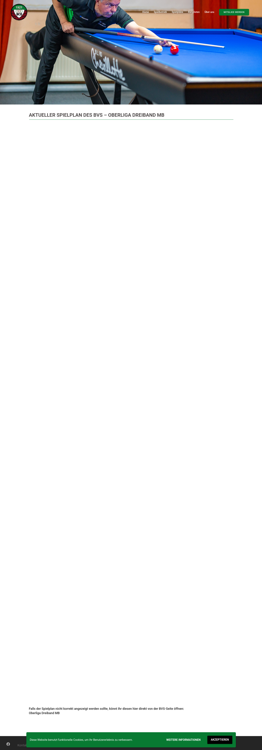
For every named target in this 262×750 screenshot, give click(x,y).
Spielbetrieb (160, 12)
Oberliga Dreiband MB (44, 713)
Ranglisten (194, 12)
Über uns (209, 12)
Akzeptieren (220, 739)
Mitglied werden (234, 12)
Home (145, 12)
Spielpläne (177, 12)
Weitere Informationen (183, 739)
